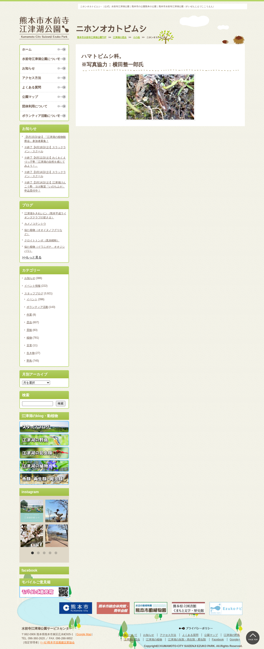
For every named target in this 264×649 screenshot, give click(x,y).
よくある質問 (31, 87)
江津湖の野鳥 (232, 635)
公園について (129, 635)
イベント (32, 299)
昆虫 (29, 322)
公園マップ (30, 97)
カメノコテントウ (35, 223)
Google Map (84, 634)
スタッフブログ (33, 293)
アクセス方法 (31, 78)
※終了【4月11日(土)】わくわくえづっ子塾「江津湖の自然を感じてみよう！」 (45, 161)
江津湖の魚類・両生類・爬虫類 (187, 639)
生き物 (31, 353)
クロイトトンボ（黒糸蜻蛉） (42, 240)
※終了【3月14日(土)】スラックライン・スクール (45, 174)
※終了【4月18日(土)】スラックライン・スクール (45, 149)
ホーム (27, 49)
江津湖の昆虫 (132, 639)
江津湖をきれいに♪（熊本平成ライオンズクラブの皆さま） (45, 215)
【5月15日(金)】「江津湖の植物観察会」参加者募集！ (45, 139)
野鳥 (29, 360)
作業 (29, 314)
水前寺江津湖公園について (41, 59)
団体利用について (34, 106)
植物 (29, 337)
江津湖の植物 (154, 639)
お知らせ (28, 68)
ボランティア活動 (37, 307)
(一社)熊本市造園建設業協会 (58, 642)
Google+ (235, 639)
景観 (29, 330)
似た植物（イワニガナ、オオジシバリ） (44, 248)
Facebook (218, 639)
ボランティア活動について (41, 116)
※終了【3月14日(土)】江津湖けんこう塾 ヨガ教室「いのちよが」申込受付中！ (45, 186)
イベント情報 (32, 285)
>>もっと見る (32, 257)
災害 (29, 345)
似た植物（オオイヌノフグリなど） (43, 232)
